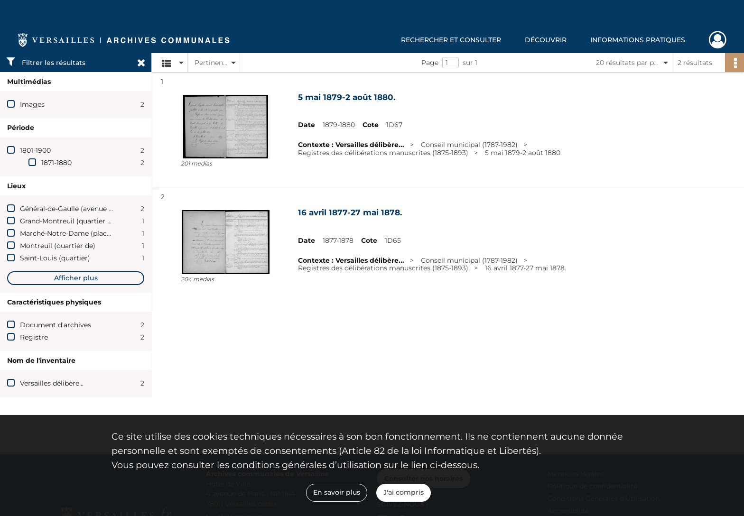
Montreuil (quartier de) (57, 245)
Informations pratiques (637, 40)
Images (32, 104)
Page (429, 62)
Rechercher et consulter (451, 40)
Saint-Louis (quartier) (55, 258)
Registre (34, 337)
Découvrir (546, 40)
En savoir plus (336, 492)
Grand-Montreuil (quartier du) (69, 221)
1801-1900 (35, 150)
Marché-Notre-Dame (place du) (71, 233)
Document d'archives (55, 325)
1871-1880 (56, 162)
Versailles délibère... (52, 383)
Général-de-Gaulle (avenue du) (70, 208)
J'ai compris (403, 492)
